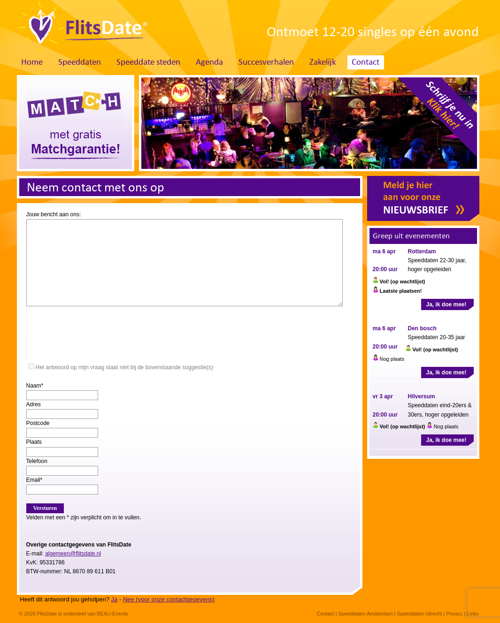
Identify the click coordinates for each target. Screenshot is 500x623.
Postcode (38, 423)
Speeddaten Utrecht (419, 613)
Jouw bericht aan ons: (53, 214)
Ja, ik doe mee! (446, 304)
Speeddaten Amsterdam (365, 613)
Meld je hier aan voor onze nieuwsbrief (423, 198)
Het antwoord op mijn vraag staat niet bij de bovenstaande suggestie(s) (124, 367)
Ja (114, 599)
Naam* (35, 385)
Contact (365, 62)
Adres (33, 404)
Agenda (209, 62)
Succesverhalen (266, 62)
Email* (34, 480)
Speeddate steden (148, 62)
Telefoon (36, 461)
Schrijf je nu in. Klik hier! (434, 120)
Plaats (34, 442)
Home (32, 62)
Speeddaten (79, 62)
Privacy (454, 613)
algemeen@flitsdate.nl (73, 553)
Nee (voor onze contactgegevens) (169, 599)
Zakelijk (322, 62)
